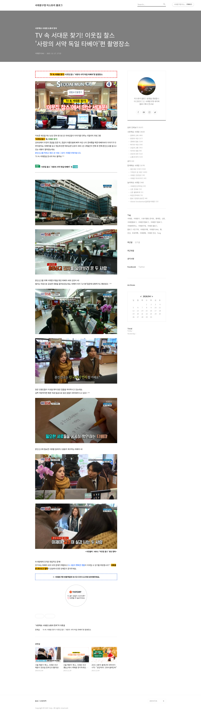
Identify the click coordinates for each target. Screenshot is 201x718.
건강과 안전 (136, 154)
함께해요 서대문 (136, 165)
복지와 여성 (136, 144)
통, (161, 229)
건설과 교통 (136, 147)
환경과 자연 (136, 138)
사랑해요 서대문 (136, 131)
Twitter (141, 267)
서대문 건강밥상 (137, 175)
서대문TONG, (154, 229)
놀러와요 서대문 (135, 182)
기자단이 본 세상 (138, 172)
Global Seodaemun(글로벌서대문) (144, 201)
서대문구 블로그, (156, 222)
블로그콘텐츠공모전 (138, 198)
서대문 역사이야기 (138, 178)
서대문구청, (142, 226)
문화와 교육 (136, 135)
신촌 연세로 (136, 189)
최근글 (129, 242)
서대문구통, (144, 229)
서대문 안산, (151, 233)
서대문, (130, 218)
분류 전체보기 (135, 127)
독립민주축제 (136, 195)
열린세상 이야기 (138, 169)
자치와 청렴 (136, 151)
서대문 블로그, (152, 226)
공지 (130, 161)
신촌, (163, 218)
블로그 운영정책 (40, 701)
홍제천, (158, 218)
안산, (129, 233)
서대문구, (137, 218)
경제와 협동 (136, 141)
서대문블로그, (132, 222)
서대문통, (143, 233)
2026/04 (146, 296)
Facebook (131, 267)
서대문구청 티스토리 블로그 (49, 5)
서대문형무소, (132, 226)
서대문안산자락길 (138, 186)
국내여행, (135, 233)
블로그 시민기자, (133, 229)
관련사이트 (153, 701)
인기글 (137, 242)
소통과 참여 (136, 157)
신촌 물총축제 (136, 192)
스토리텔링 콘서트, (148, 218)
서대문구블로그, (143, 222)
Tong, (159, 233)
